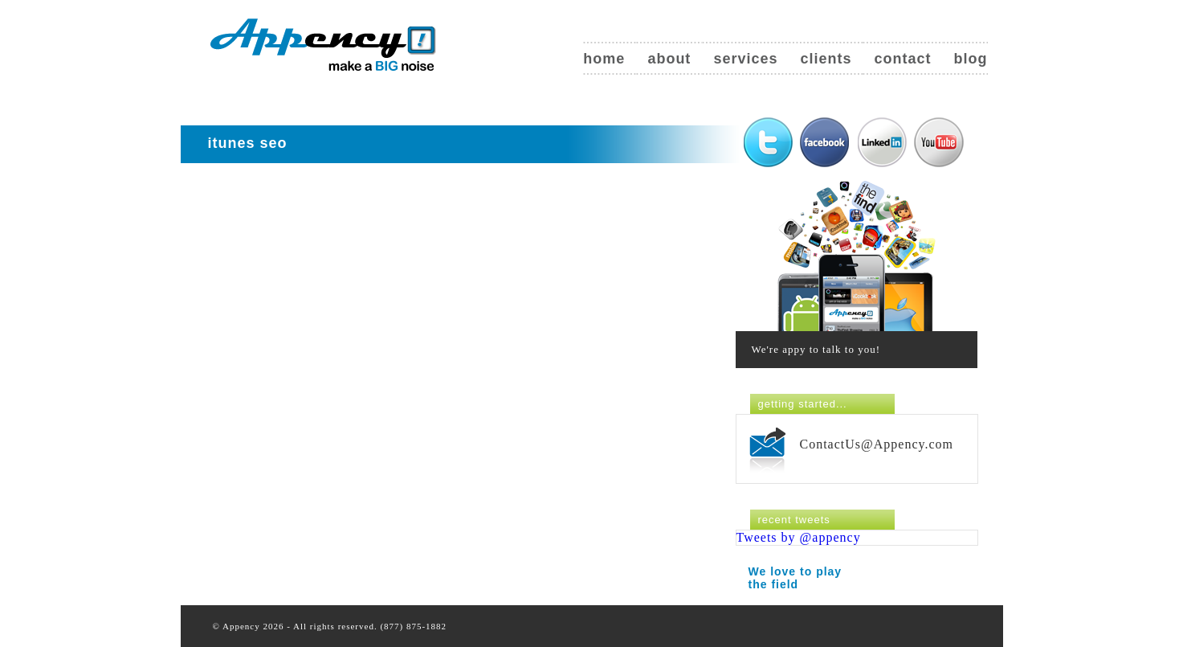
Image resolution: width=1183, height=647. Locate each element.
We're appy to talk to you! (816, 349)
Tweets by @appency (798, 537)
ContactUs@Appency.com (877, 444)
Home (604, 59)
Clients (825, 59)
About (669, 59)
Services (745, 59)
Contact (902, 59)
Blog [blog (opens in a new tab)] (971, 59)
